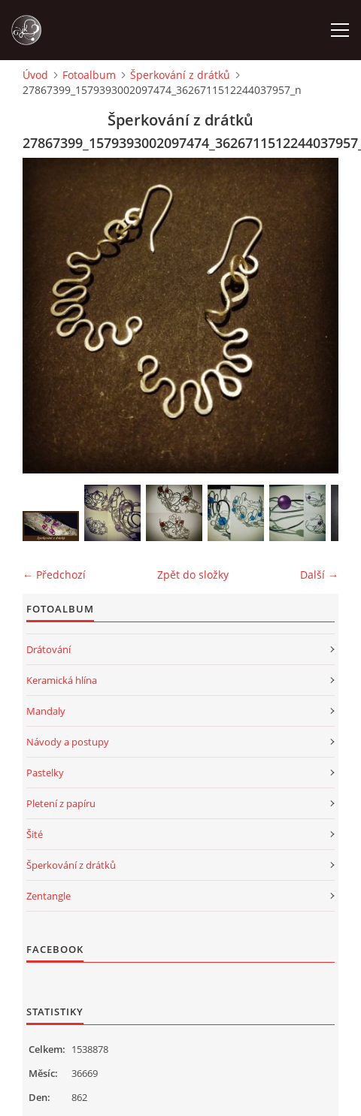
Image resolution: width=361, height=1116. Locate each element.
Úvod (35, 75)
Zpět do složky (193, 574)
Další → (319, 574)
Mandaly (45, 711)
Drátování (48, 649)
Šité (34, 834)
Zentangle (48, 896)
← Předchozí (54, 574)
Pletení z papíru (61, 803)
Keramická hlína (61, 680)
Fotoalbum (89, 75)
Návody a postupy (67, 742)
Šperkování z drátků (180, 75)
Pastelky (45, 772)
